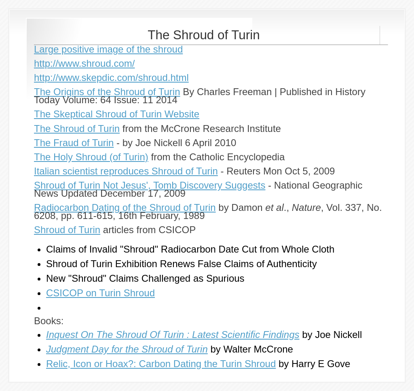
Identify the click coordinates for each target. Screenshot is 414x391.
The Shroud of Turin (77, 128)
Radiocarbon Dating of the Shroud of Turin (125, 207)
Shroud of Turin (67, 229)
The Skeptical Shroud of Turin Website (116, 113)
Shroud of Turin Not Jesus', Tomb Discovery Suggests (149, 185)
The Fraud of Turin (74, 142)
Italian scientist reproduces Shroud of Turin (126, 171)
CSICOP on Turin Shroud (100, 292)
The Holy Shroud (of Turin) (91, 156)
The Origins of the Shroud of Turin (107, 91)
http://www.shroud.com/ (84, 63)
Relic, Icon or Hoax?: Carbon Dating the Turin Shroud (161, 363)
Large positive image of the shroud (108, 49)
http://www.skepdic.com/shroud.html (111, 77)
